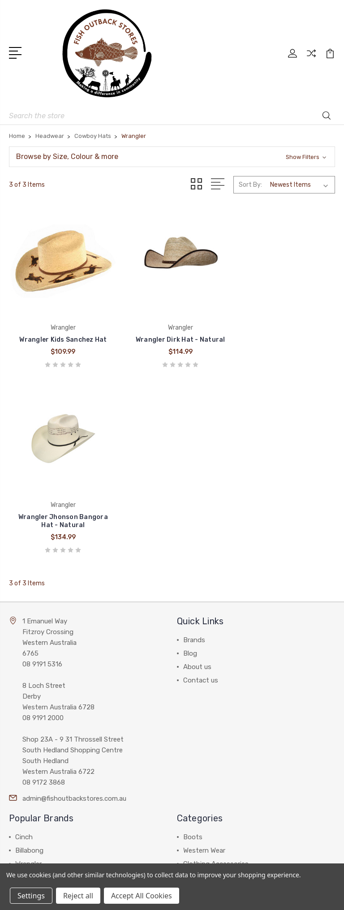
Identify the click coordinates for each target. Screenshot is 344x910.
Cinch (24, 654)
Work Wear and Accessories (225, 695)
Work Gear (198, 735)
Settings (31, 896)
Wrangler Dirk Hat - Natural (172, 342)
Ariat (22, 695)
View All (27, 735)
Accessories (201, 721)
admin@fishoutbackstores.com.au (74, 616)
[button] (172, 156)
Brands (194, 457)
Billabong (29, 668)
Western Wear (204, 668)
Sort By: (250, 185)
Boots (192, 654)
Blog (190, 471)
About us (197, 484)
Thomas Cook (36, 721)
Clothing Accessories (216, 681)
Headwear (198, 708)
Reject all (78, 896)
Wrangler (28, 681)
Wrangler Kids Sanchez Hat (60, 342)
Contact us (200, 498)
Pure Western (35, 708)
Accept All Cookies (141, 896)
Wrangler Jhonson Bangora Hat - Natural (283, 338)
